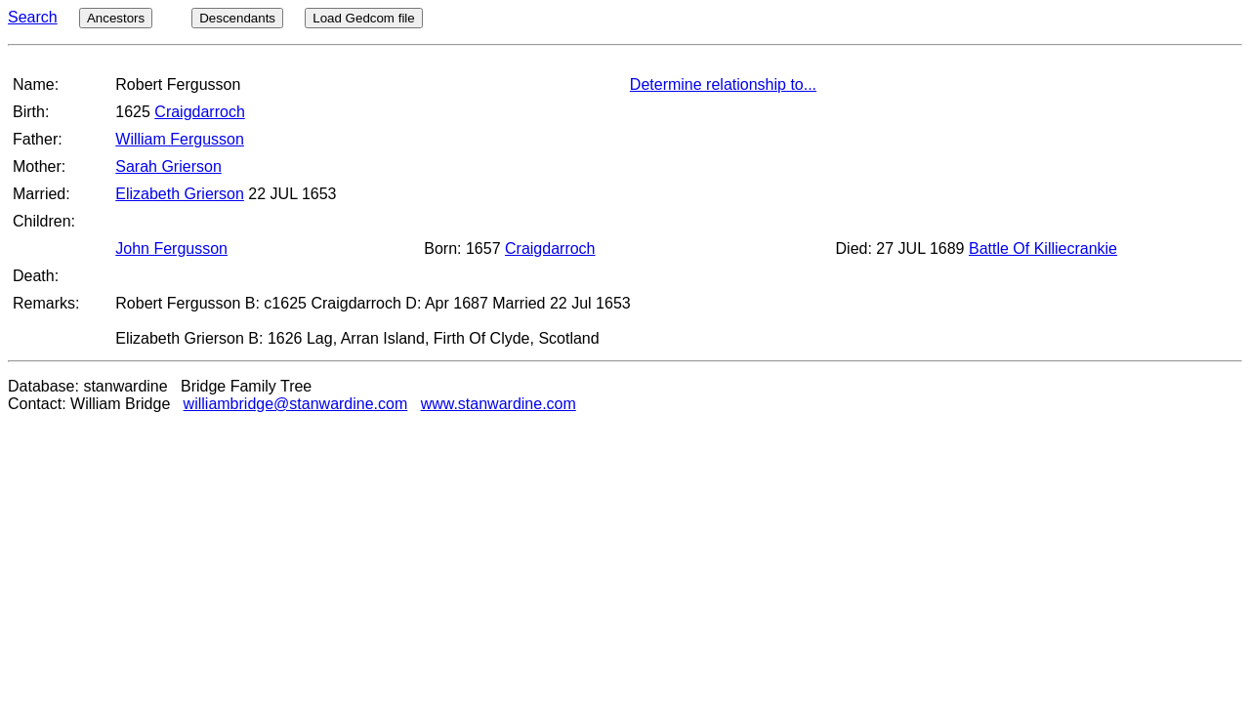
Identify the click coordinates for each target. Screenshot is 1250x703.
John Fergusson (171, 248)
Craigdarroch (199, 111)
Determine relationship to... (723, 84)
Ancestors (116, 18)
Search (33, 17)
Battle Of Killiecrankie (1043, 248)
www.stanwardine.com (498, 403)
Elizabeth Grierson (179, 194)
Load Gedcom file (363, 18)
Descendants (237, 18)
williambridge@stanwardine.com (296, 403)
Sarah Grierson (168, 166)
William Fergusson (179, 139)
